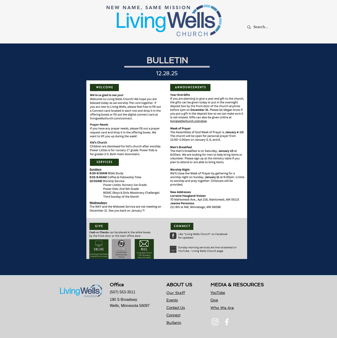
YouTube (217, 293)
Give (214, 300)
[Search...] (263, 27)
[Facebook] (226, 322)
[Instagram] (215, 322)
